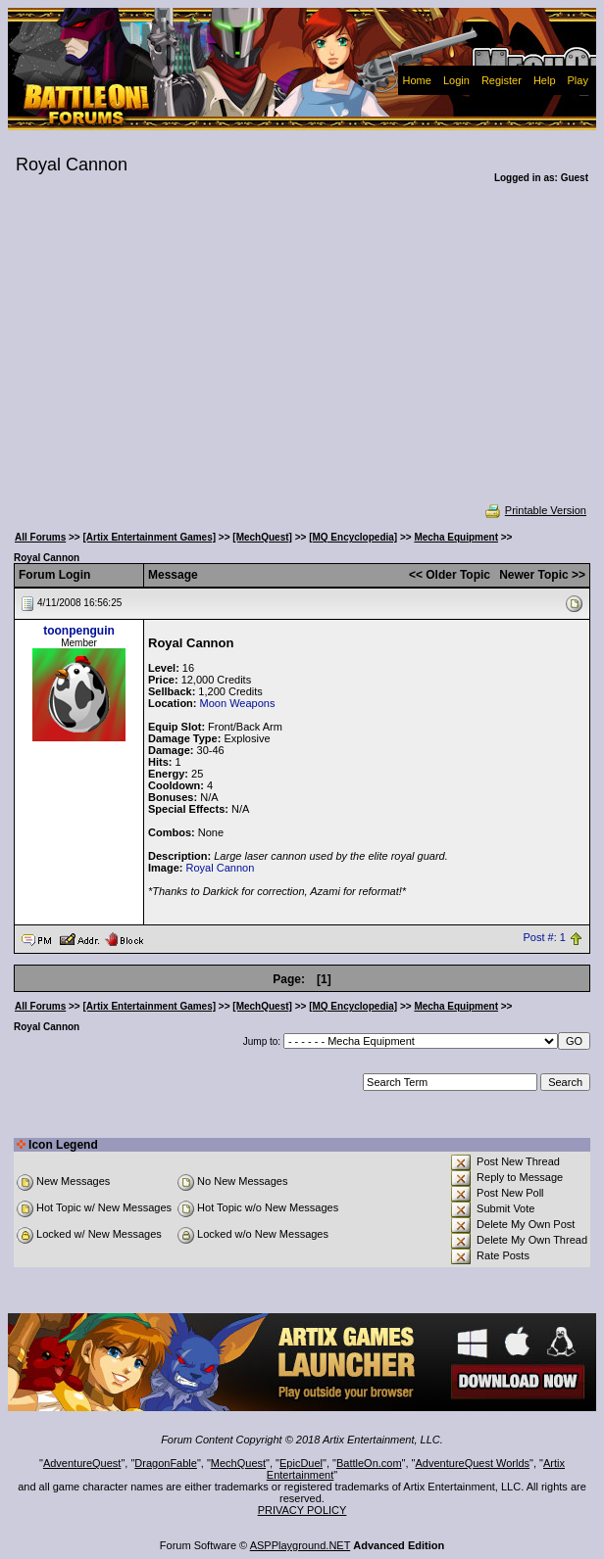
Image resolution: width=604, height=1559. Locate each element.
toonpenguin (79, 631)
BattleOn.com (369, 1463)
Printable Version (534, 510)
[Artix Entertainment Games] (149, 537)
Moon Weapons (238, 703)
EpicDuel (301, 1463)
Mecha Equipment (456, 537)
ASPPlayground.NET (300, 1545)
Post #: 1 (545, 938)
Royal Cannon (220, 868)
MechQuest (238, 1463)
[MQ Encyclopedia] (353, 537)
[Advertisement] (302, 356)
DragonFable (165, 1463)
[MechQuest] (262, 537)
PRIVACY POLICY (302, 1510)
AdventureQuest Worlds (473, 1463)
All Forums (40, 537)
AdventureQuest (82, 1463)
